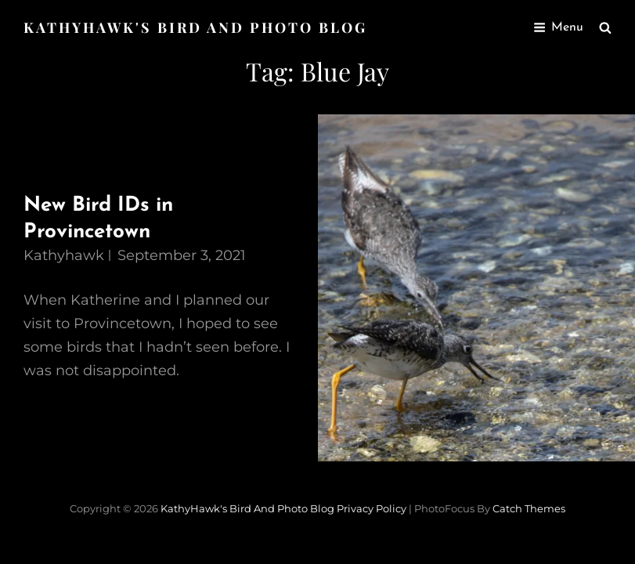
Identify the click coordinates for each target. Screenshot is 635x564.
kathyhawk (63, 255)
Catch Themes (528, 508)
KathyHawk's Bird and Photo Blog (195, 27)
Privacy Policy (371, 508)
